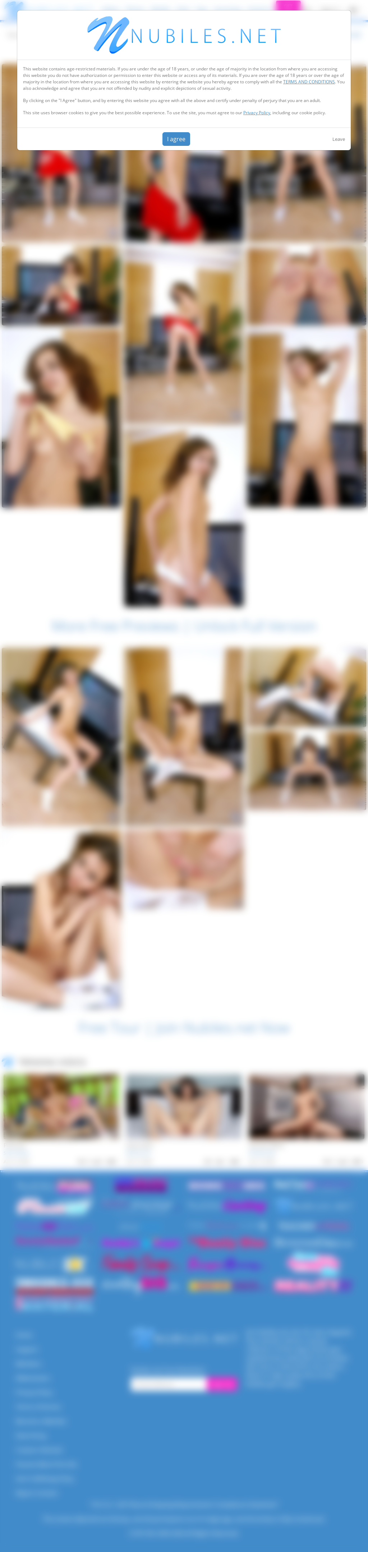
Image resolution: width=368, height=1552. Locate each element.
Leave (338, 139)
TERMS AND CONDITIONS (309, 82)
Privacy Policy (256, 113)
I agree (176, 139)
